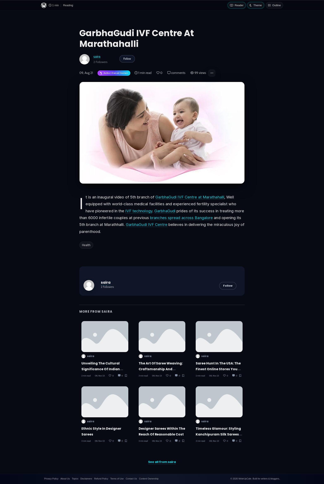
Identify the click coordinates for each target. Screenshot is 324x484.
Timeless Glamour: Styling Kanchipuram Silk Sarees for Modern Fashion (218, 434)
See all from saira (162, 462)
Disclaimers (86, 478)
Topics (75, 478)
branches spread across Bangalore (181, 217)
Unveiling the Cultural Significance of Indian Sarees (100, 369)
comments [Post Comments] (176, 73)
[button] (212, 73)
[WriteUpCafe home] (44, 5)
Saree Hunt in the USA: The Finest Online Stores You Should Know (218, 369)
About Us (65, 478)
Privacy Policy (51, 478)
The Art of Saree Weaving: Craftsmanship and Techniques (161, 369)
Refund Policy (101, 478)
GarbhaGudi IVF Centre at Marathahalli (189, 197)
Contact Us (131, 478)
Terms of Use (117, 478)
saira (96, 56)
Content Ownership (148, 478)
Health (86, 245)
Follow (127, 58)
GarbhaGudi (164, 211)
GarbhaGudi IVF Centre (146, 224)
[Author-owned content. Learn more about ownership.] (114, 73)
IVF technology (138, 211)
